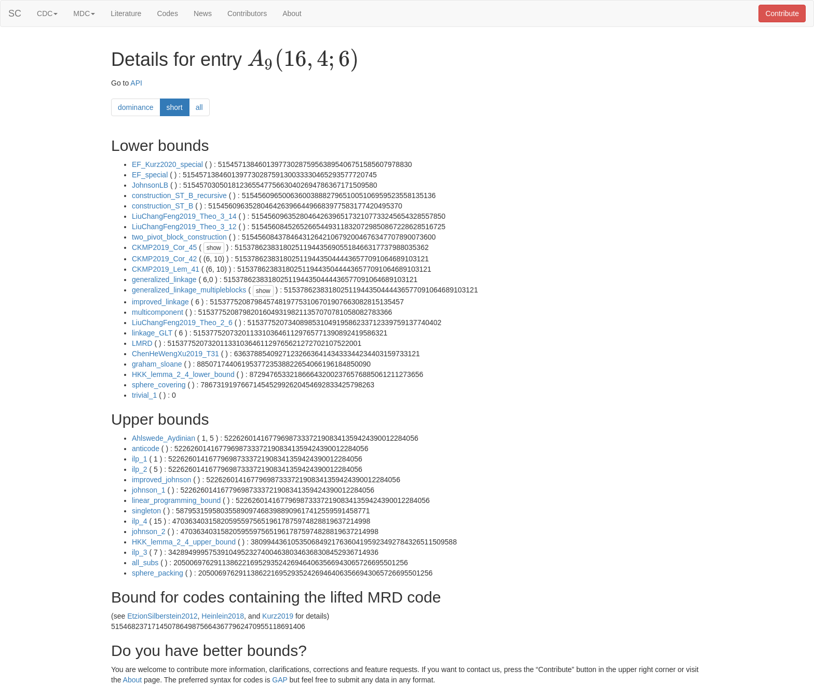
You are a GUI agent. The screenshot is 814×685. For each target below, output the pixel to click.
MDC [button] (84, 13)
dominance (136, 107)
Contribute (782, 13)
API (136, 83)
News (203, 13)
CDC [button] (47, 13)
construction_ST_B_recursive (179, 195)
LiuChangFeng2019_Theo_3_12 (184, 226)
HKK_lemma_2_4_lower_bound (183, 374)
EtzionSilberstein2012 (162, 616)
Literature (126, 13)
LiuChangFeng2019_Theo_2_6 (182, 322)
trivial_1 (144, 395)
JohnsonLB (150, 185)
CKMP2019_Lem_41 (165, 269)
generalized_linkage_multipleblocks (189, 290)
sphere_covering (159, 385)
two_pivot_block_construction (179, 237)
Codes (167, 13)
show (214, 247)
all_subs (145, 562)
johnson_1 (149, 490)
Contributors (247, 13)
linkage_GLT (152, 333)
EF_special (150, 175)
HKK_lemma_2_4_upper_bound (184, 542)
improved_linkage (160, 302)
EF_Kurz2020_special (167, 164)
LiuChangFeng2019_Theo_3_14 (184, 216)
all (199, 107)
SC (14, 13)
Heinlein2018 (222, 616)
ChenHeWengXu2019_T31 (175, 354)
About (292, 13)
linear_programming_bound (176, 500)
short (175, 107)
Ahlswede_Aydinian (163, 438)
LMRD (142, 343)
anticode (145, 448)
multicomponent (157, 312)
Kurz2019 (277, 616)
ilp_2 (139, 469)
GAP (279, 680)
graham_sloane (157, 364)
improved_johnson (161, 480)
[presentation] (303, 60)
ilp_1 (139, 459)
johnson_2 (149, 531)
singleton (146, 511)
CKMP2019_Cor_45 (164, 247)
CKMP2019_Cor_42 (164, 259)
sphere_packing (157, 573)
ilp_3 (139, 552)
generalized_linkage (164, 279)
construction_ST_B (162, 206)
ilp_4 (139, 521)
